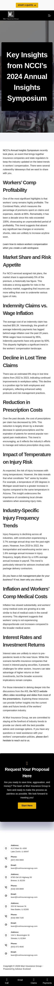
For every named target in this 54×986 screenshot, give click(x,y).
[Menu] (49, 15)
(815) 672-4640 (17, 947)
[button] (27, 805)
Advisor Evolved (23, 969)
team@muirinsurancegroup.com (24, 868)
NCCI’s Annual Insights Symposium (21, 150)
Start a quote (27, 5)
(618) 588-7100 (17, 918)
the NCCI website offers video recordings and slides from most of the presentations (27, 695)
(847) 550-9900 (17, 860)
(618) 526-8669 (17, 889)
